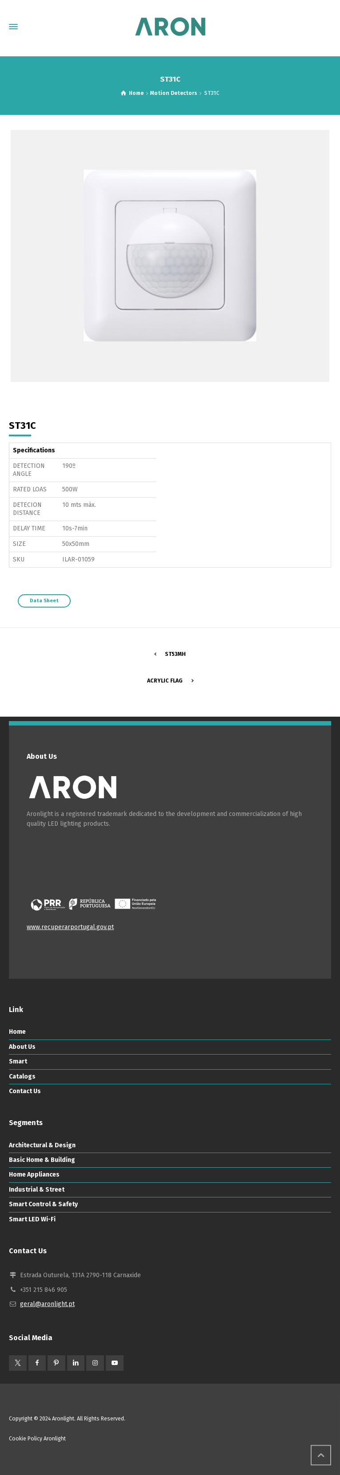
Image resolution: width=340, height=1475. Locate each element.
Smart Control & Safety (43, 1204)
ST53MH (175, 654)
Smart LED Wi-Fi (32, 1219)
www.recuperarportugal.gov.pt (70, 927)
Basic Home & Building (42, 1160)
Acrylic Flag (165, 681)
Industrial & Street (36, 1189)
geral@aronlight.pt (47, 1304)
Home (17, 1032)
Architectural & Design (42, 1145)
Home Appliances (34, 1174)
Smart (18, 1061)
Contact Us (25, 1091)
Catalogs (22, 1076)
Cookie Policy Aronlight (37, 1439)
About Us (22, 1047)
